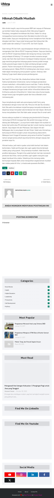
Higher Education (27, 293)
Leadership (27, 296)
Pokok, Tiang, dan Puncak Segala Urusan (28, 342)
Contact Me (34, 491)
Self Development (27, 303)
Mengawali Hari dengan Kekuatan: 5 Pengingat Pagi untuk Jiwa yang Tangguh (26, 387)
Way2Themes (28, 495)
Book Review (27, 287)
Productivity (27, 300)
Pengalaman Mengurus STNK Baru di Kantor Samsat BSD (32, 334)
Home (19, 491)
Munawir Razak (38, 495)
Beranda (4, 13)
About (26, 491)
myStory (10, 13)
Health (27, 290)
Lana (4, 23)
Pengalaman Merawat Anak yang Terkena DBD (30, 324)
